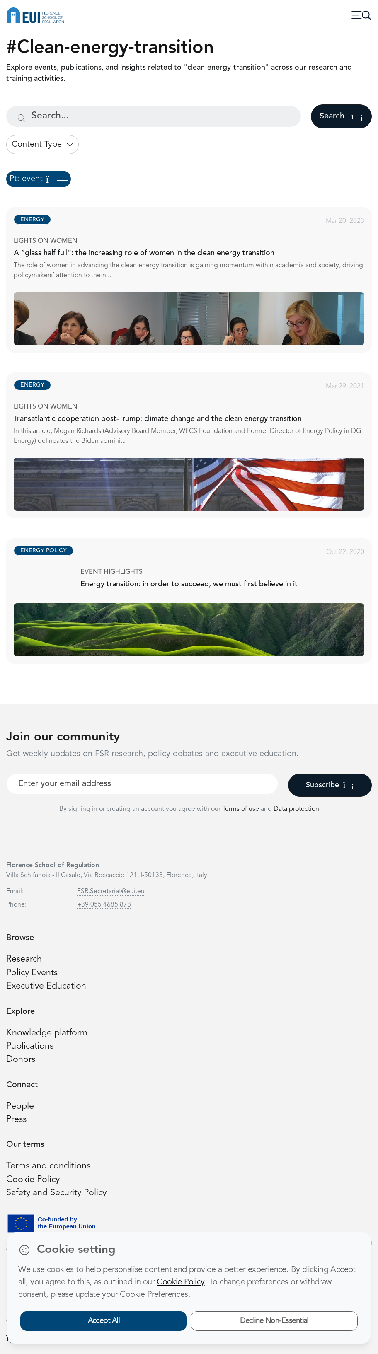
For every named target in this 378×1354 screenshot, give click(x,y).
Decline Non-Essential (274, 1321)
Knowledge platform (46, 1033)
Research (24, 959)
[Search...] (153, 116)
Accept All (104, 1321)
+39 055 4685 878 (104, 905)
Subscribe (330, 785)
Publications (29, 1046)
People (20, 1106)
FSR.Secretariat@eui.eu (111, 891)
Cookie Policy (33, 1179)
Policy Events (32, 973)
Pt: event (39, 179)
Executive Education (46, 986)
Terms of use (241, 809)
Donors (20, 1059)
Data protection (296, 809)
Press (16, 1119)
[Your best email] (142, 784)
